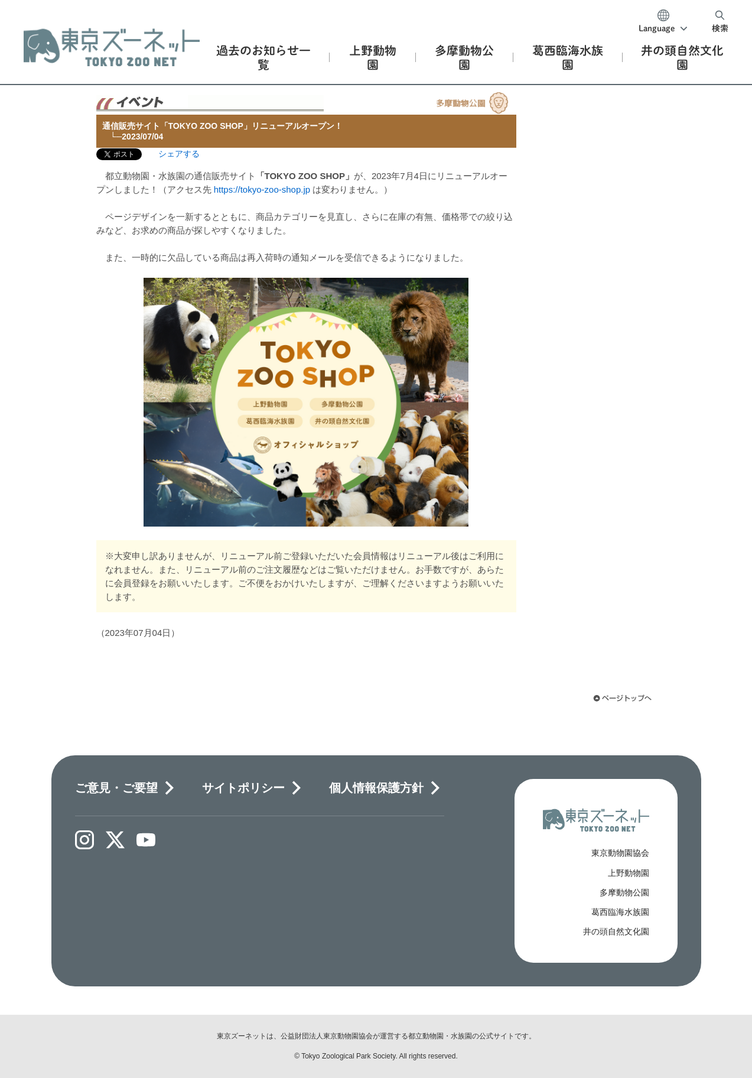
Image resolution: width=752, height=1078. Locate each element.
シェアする (179, 153)
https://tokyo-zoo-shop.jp (262, 189)
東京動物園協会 (620, 853)
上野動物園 (628, 873)
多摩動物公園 (624, 892)
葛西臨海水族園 (620, 912)
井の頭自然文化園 (616, 931)
